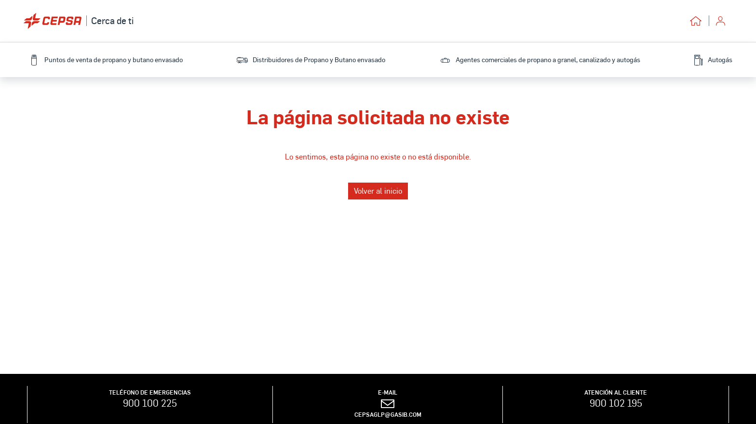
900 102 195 (616, 403)
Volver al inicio (378, 190)
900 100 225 (150, 403)
